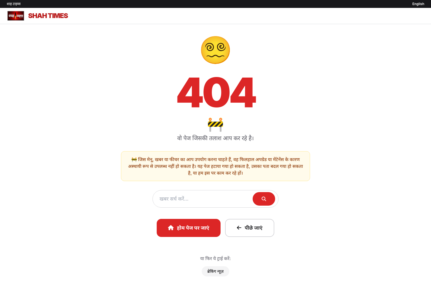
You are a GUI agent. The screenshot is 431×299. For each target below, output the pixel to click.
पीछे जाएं (249, 228)
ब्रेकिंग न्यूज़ (215, 271)
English (418, 4)
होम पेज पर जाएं (188, 228)
